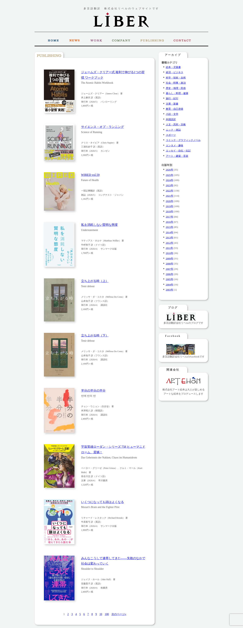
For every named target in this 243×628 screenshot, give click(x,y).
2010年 (169, 253)
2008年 (169, 263)
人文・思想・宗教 (176, 124)
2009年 (169, 258)
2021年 (169, 195)
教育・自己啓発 (174, 108)
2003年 (169, 289)
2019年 (169, 206)
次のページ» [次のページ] (118, 614)
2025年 (169, 175)
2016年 (169, 221)
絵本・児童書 (173, 67)
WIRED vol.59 (90, 174)
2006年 (169, 274)
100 (107, 614)
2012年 (169, 242)
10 (100, 614)
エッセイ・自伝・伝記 (178, 150)
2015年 (169, 227)
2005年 (169, 279)
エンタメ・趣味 (174, 145)
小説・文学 (172, 114)
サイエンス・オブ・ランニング (102, 126)
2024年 (169, 180)
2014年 (169, 232)
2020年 (169, 201)
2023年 (169, 185)
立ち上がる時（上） (95, 281)
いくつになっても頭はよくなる (102, 502)
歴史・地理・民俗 (176, 88)
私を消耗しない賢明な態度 (99, 224)
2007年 (169, 269)
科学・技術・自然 (176, 77)
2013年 (169, 237)
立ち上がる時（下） (95, 335)
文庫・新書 (172, 103)
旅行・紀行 (172, 98)
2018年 (169, 211)
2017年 (169, 216)
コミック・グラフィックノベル (183, 140)
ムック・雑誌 (173, 129)
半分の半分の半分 (93, 390)
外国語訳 (171, 119)
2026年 (169, 169)
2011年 (169, 248)
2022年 (169, 190)
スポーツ (171, 135)
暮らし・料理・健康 (177, 93)
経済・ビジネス (174, 72)
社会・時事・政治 (176, 82)
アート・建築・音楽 (177, 156)
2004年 (169, 284)
